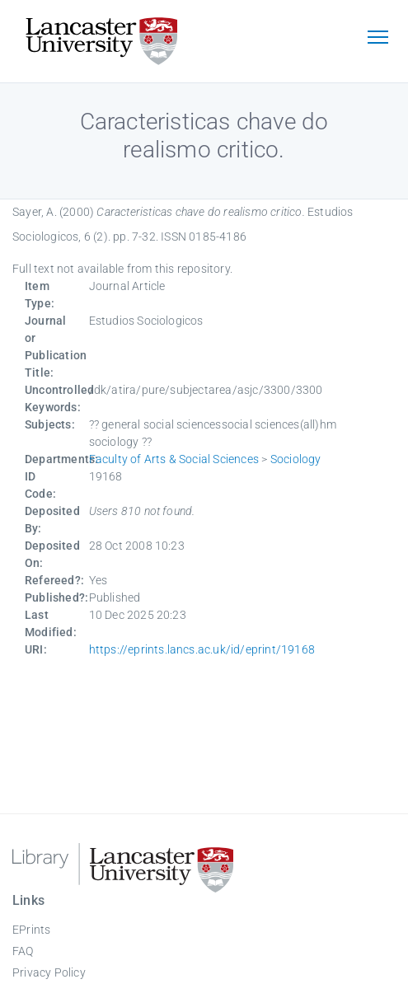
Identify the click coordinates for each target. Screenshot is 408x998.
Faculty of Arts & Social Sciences (174, 459)
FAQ (23, 951)
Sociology (295, 459)
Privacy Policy (49, 972)
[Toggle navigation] (377, 39)
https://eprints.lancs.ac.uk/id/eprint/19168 (202, 649)
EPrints (31, 929)
